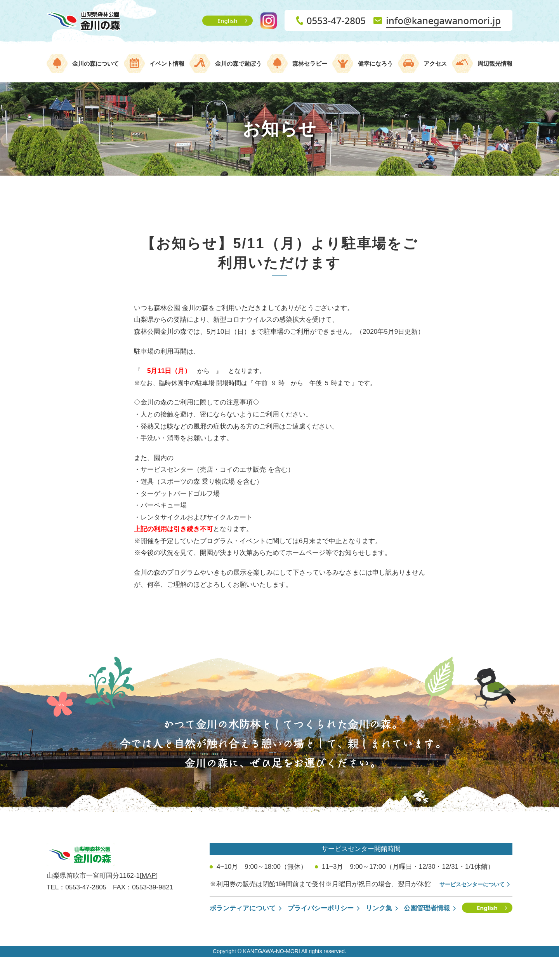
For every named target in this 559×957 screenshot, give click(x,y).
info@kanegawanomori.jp (443, 20)
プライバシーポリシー (321, 908)
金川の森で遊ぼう (238, 63)
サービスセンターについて (472, 884)
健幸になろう (375, 63)
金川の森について (95, 63)
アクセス (435, 63)
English (227, 20)
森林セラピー (309, 63)
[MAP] (149, 875)
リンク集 (379, 908)
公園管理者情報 (427, 908)
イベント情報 (166, 63)
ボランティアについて (243, 908)
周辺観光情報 (494, 63)
